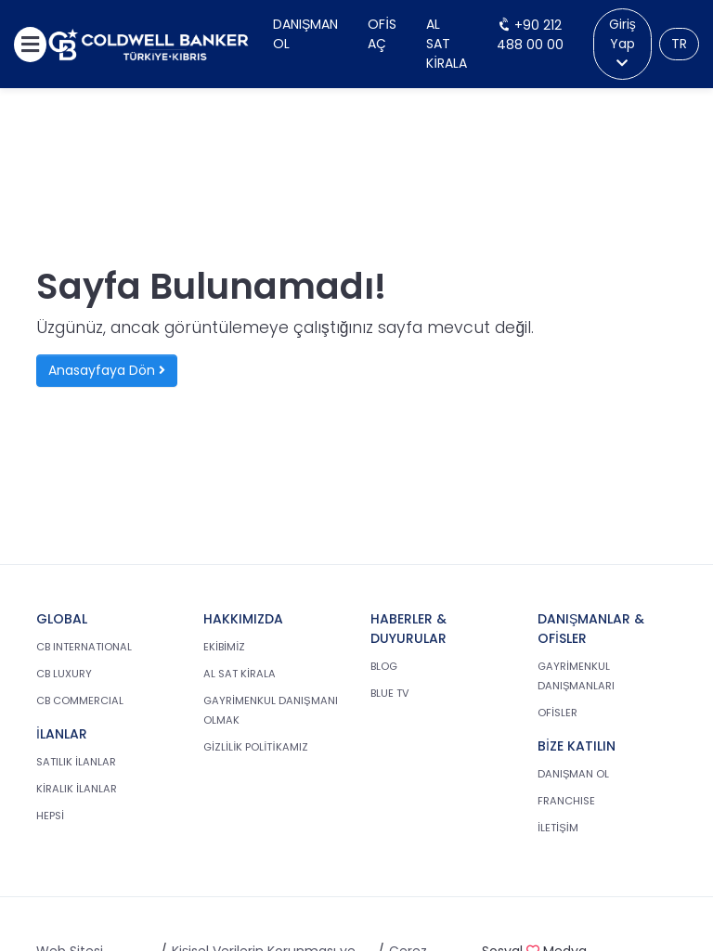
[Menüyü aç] (30, 44)
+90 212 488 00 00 (530, 35)
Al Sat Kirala (446, 43)
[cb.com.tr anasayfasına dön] (148, 44)
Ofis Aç (382, 34)
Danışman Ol (305, 34)
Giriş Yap (622, 42)
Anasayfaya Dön (106, 370)
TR (679, 43)
